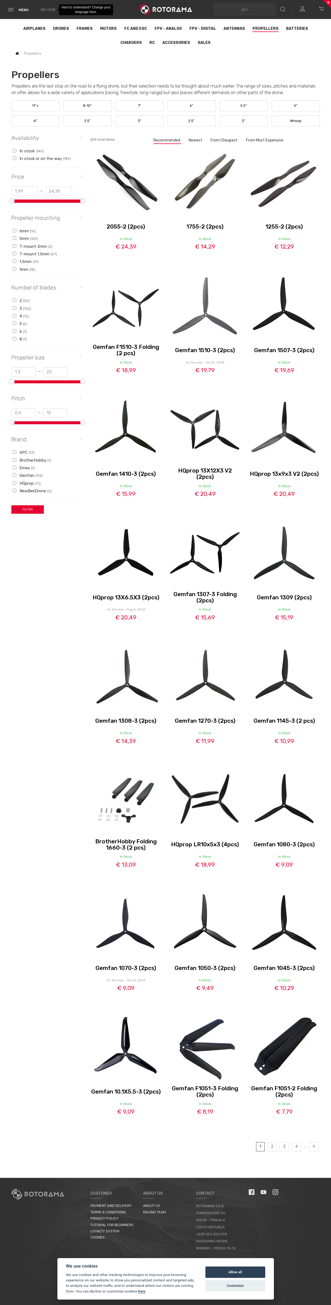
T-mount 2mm (33, 246)
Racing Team (154, 1212)
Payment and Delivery (111, 1206)
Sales (204, 42)
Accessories (176, 42)
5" (295, 106)
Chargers (131, 42)
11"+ (35, 106)
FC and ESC (135, 28)
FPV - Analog (168, 28)
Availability (47, 137)
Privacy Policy (104, 1218)
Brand (47, 439)
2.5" (191, 121)
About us (151, 1206)
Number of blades (47, 287)
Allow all (235, 1272)
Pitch (47, 398)
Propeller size (47, 357)
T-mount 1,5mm (35, 254)
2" (243, 121)
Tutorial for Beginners (111, 1225)
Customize (235, 1286)
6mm (24, 231)
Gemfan (28, 475)
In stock (28, 151)
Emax (24, 467)
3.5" (87, 121)
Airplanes (34, 28)
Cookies (97, 1237)
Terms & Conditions (108, 1212)
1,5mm (26, 261)
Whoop (295, 121)
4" (35, 121)
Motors (108, 28)
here (141, 1291)
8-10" (87, 106)
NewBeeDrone (32, 490)
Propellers (265, 28)
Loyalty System (104, 1231)
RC (152, 42)
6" (191, 106)
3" (139, 121)
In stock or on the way (42, 158)
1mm (24, 269)
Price (47, 176)
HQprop (27, 483)
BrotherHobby (32, 460)
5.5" (243, 106)
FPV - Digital (202, 28)
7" (139, 106)
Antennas (234, 28)
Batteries (297, 28)
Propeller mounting (47, 217)
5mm (25, 238)
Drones (61, 28)
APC (24, 452)
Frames (85, 28)
